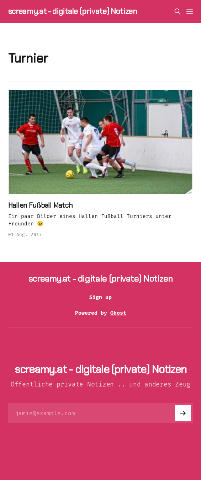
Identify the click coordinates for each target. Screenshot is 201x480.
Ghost (118, 313)
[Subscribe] (183, 413)
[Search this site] (177, 11)
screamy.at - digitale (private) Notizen (72, 11)
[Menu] (189, 11)
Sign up (100, 297)
